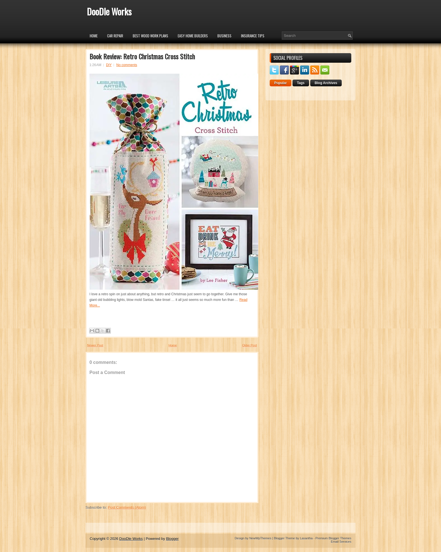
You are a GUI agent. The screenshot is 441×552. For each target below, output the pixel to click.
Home (94, 36)
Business (224, 36)
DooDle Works (109, 11)
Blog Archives (326, 83)
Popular (280, 83)
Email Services (341, 541)
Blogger (172, 539)
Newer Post (95, 345)
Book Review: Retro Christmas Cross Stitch (142, 56)
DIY (109, 65)
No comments (126, 65)
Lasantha (306, 538)
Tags (301, 83)
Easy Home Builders (193, 36)
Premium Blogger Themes (333, 538)
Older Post (249, 345)
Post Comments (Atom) (127, 507)
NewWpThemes (260, 538)
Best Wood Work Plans (150, 36)
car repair (115, 36)
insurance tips (252, 36)
